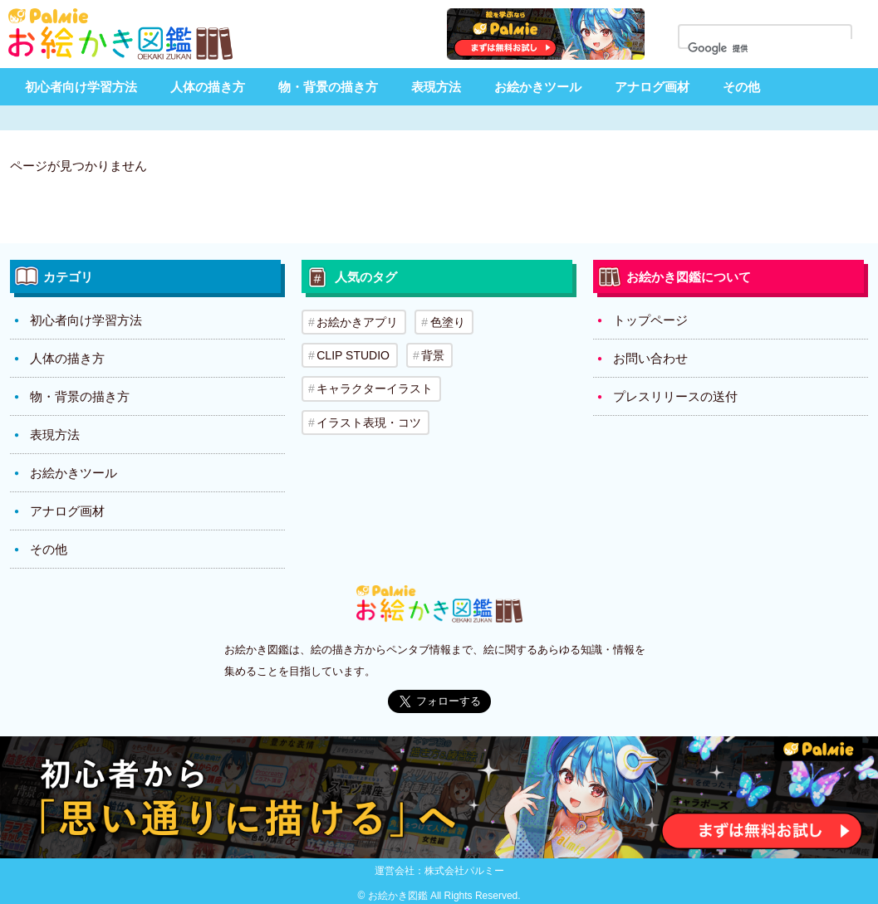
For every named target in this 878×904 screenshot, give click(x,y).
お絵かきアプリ (357, 322)
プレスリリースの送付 (675, 396)
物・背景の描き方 (328, 87)
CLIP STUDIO (353, 355)
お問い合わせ (650, 358)
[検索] (775, 49)
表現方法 (436, 87)
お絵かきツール (537, 87)
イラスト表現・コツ (368, 421)
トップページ (650, 320)
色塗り (446, 322)
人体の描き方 (207, 87)
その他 (741, 87)
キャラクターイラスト (374, 388)
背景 (432, 355)
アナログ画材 (652, 87)
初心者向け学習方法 (81, 87)
